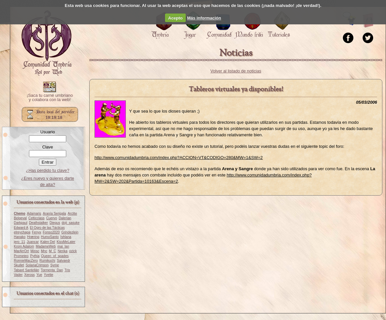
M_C (52, 251)
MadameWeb (46, 246)
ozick (73, 251)
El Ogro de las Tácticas (47, 227)
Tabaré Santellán (26, 270)
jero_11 (19, 242)
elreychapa (22, 232)
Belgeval (20, 218)
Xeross (29, 275)
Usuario (47, 131)
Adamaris (34, 213)
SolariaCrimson (37, 265)
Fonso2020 (51, 232)
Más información (204, 17)
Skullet (19, 265)
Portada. (46, 43)
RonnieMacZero (26, 260)
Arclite (72, 213)
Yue (39, 275)
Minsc (34, 251)
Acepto (175, 17)
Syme (54, 265)
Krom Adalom (24, 246)
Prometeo (21, 256)
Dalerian (65, 218)
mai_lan (63, 246)
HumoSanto (50, 237)
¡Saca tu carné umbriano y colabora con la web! (50, 97)
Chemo (19, 213)
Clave (47, 147)
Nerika (63, 251)
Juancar (33, 242)
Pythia (34, 256)
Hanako (19, 237)
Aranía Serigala (54, 213)
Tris (67, 270)
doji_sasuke (70, 223)
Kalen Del (48, 242)
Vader (18, 275)
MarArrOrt (21, 251)
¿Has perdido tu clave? (47, 170)
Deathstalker (38, 223)
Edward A (21, 227)
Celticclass (36, 218)
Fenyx (36, 232)
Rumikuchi (47, 260)
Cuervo (51, 218)
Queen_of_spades (55, 256)
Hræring (33, 237)
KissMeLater (66, 242)
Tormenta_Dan (52, 270)
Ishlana (65, 237)
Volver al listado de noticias (235, 70)
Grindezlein (69, 232)
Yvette (48, 275)
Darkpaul (20, 223)
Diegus (54, 223)
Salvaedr (63, 260)
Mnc (44, 251)
